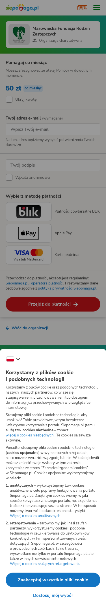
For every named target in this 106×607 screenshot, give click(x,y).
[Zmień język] (13, 359)
